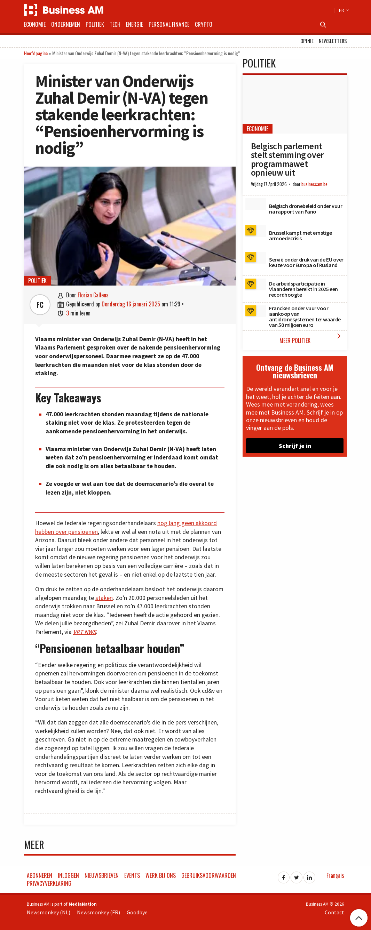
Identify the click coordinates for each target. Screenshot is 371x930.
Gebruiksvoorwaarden (208, 875)
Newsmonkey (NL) (48, 912)
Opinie (307, 41)
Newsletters (333, 41)
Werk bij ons (160, 875)
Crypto (203, 24)
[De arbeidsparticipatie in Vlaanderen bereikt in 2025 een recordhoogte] (255, 284)
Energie (134, 24)
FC (40, 304)
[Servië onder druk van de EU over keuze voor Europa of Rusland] (255, 258)
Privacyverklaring (49, 883)
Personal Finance (169, 24)
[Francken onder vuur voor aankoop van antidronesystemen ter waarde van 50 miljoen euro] (255, 311)
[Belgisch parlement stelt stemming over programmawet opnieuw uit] (295, 104)
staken (104, 598)
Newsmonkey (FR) (98, 912)
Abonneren (39, 875)
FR (343, 10)
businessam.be (314, 184)
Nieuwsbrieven (102, 875)
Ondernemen (65, 24)
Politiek (95, 24)
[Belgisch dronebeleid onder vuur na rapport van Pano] (255, 204)
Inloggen (68, 875)
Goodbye (137, 912)
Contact (334, 912)
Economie (35, 24)
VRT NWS (84, 632)
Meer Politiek (311, 338)
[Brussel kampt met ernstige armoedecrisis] (255, 231)
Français (335, 875)
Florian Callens (93, 295)
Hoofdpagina (36, 53)
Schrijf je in (295, 446)
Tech (115, 24)
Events (132, 875)
